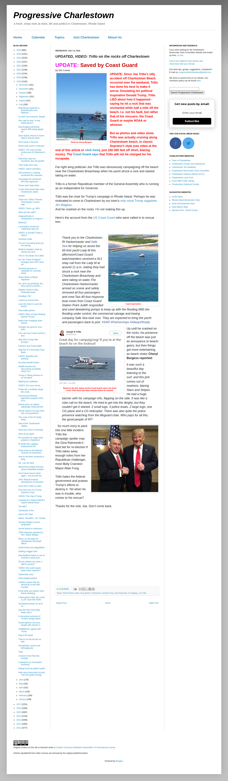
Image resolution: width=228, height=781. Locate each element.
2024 (19, 58)
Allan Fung (79, 593)
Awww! (21, 196)
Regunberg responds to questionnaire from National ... (28, 110)
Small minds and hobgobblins (31, 547)
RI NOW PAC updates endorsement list (28, 445)
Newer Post (61, 603)
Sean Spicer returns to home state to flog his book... (31, 136)
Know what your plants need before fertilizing (31, 592)
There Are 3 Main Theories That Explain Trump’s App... (30, 202)
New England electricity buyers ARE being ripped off (30, 129)
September (24, 96)
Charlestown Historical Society (185, 184)
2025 (19, 54)
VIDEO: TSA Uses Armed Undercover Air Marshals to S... (31, 152)
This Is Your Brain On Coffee (31, 256)
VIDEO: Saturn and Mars (29, 169)
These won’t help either (28, 185)
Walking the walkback (28, 381)
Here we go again (26, 434)
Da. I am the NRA (26, 463)
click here (92, 150)
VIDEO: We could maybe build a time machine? (29, 569)
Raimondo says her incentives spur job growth (31, 159)
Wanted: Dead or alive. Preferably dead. (28, 291)
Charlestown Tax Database (184, 167)
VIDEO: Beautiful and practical (28, 357)
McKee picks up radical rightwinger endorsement (30, 405)
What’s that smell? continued (31, 146)
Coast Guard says (86, 154)
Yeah (20, 652)
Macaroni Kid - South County (184, 210)
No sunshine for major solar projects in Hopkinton (30, 439)
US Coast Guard (104, 217)
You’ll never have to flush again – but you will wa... (30, 474)
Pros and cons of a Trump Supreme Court (29, 491)
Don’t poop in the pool (28, 142)
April (21, 687)
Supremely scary (25, 574)
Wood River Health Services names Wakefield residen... (31, 468)
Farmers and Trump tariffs (30, 346)
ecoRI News (177, 197)
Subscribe (192, 121)
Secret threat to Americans (30, 528)
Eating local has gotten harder (31, 668)
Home (17, 37)
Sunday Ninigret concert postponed (29, 523)
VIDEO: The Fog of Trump (30, 496)
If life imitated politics (27, 578)
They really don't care (28, 165)
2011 (19, 728)
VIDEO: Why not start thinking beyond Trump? (31, 315)
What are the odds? (27, 212)
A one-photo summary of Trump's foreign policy (29, 617)
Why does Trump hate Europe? (28, 340)
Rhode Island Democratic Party (186, 200)
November (24, 89)
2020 (19, 73)
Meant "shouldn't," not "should (31, 518)
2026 (19, 50)
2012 (19, 724)
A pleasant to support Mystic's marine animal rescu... (31, 501)
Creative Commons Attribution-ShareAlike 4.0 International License (85, 747)
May (21, 684)
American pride (25, 239)
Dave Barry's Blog (180, 207)
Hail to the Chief (25, 514)
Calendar (38, 37)
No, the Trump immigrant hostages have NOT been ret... (31, 262)
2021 (19, 70)
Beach (87, 593)
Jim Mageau (133, 593)
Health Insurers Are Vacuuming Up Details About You (29, 368)
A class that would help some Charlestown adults (31, 190)
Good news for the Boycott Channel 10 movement (30, 451)
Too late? (22, 506)
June (21, 680)
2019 (19, 77)
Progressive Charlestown (63, 15)
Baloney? (22, 222)
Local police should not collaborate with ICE (28, 227)
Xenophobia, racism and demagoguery (29, 646)
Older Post (153, 603)
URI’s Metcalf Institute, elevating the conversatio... (31, 480)
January (23, 699)
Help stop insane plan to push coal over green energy (31, 673)
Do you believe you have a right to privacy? (30, 562)
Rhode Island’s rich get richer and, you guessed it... (31, 412)
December (24, 85)
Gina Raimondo (121, 593)
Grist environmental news (183, 203)
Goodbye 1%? (24, 296)
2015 (19, 712)
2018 (19, 81)
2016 (19, 708)
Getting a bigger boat (27, 551)
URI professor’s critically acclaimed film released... (31, 174)
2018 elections (69, 593)
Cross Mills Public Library (183, 181)
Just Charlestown (86, 37)
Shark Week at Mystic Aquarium (28, 278)
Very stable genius (26, 310)
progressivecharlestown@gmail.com (195, 72)
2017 (19, 704)
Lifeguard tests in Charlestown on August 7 (30, 217)
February (23, 695)
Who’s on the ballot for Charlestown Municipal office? (29, 541)
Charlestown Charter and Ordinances (188, 164)
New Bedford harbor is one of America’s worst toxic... (31, 556)
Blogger (119, 761)
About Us (115, 37)
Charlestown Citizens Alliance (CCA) (188, 174)
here (199, 80)
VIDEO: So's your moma (29, 385)
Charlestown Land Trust (182, 177)
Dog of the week (25, 635)
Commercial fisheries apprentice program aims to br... (30, 398)
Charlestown (96, 593)
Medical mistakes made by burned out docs (30, 250)
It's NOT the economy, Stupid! (31, 117)
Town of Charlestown (181, 160)
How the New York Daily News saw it (29, 611)
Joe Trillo (142, 593)
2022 (19, 66)
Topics (60, 37)
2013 (19, 720)
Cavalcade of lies (26, 510)
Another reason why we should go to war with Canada (29, 584)
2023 (19, 62)
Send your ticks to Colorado (30, 430)
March (22, 691)
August (22, 100)
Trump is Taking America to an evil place (30, 376)
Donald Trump (108, 593)
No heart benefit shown (28, 362)
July (21, 104)
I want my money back (28, 300)
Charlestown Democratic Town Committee (190, 171)
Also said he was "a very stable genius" (29, 121)
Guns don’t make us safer (29, 486)
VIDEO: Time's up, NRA (29, 208)
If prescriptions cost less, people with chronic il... (29, 624)
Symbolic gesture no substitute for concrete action (29, 271)
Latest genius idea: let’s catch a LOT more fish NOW (31, 598)
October (23, 93)
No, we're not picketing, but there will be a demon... (30, 284)
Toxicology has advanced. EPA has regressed (29, 180)
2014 (19, 716)
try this (180, 55)
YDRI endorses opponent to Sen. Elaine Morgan (30, 533)
